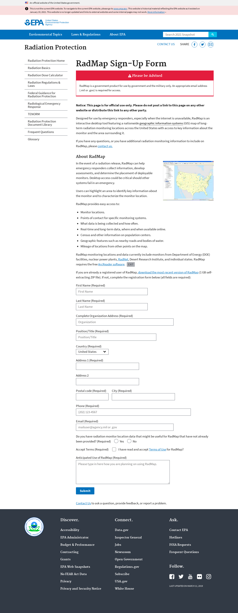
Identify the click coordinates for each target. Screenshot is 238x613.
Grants (65, 559)
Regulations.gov (127, 567)
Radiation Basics (39, 68)
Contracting (69, 552)
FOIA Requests (180, 545)
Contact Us (166, 44)
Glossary (33, 139)
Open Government (129, 559)
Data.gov (121, 530)
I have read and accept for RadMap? (151, 449)
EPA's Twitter (181, 576)
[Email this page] (211, 45)
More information (156, 12)
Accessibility (69, 530)
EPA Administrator (74, 537)
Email (87, 421)
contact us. (105, 146)
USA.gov (121, 581)
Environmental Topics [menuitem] (45, 34)
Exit (130, 264)
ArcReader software (111, 264)
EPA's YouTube (190, 576)
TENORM (34, 114)
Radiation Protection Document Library (42, 123)
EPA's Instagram (208, 576)
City (122, 391)
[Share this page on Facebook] (195, 45)
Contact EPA (178, 530)
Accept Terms (92, 449)
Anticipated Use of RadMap (101, 457)
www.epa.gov (120, 8)
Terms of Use (157, 449)
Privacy (65, 581)
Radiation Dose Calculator (45, 75)
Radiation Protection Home (46, 60)
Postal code (91, 391)
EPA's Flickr (199, 576)
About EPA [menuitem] (117, 34)
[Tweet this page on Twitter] (203, 45)
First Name (90, 285)
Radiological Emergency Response (44, 105)
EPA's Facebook (171, 576)
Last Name (90, 301)
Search (212, 34)
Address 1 (89, 360)
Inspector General (128, 537)
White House (124, 589)
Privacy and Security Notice (80, 589)
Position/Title (92, 331)
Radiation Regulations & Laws (44, 84)
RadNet (123, 259)
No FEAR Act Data (73, 574)
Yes (122, 441)
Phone (87, 406)
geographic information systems (161, 123)
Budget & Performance (77, 545)
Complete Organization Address (104, 316)
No (135, 441)
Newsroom (123, 552)
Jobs (118, 545)
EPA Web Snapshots (75, 567)
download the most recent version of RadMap (168, 272)
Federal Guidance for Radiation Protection (42, 94)
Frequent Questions (41, 132)
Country (88, 346)
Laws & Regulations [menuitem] (85, 34)
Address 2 (82, 375)
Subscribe (122, 574)
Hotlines (175, 537)
